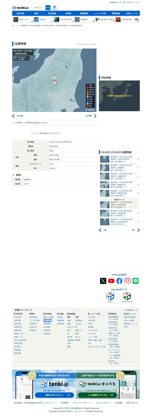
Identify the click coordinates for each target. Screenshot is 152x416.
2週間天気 (18, 327)
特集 (126, 327)
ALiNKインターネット (45, 403)
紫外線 (69, 337)
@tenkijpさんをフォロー (50, 133)
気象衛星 (60, 320)
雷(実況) (33, 330)
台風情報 (46, 330)
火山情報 (46, 327)
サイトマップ (128, 2)
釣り (90, 343)
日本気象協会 (30, 403)
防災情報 (52, 13)
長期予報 (17, 330)
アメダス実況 (35, 320)
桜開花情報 (115, 323)
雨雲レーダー (19, 334)
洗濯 (69, 320)
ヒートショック (115, 351)
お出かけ (70, 327)
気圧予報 (17, 324)
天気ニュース (132, 13)
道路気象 (17, 350)
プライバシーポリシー (82, 403)
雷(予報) (17, 347)
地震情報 (48, 320)
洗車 (69, 343)
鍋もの (77, 337)
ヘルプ (137, 2)
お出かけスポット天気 (96, 347)
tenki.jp (20, 8)
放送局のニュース (131, 324)
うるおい (78, 324)
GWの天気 (115, 329)
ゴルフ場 (91, 334)
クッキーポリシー (103, 403)
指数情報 (84, 13)
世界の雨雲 (18, 343)
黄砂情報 (17, 353)
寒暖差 (77, 340)
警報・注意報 (48, 317)
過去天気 (33, 327)
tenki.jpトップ (115, 2)
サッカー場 (92, 330)
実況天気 (33, 324)
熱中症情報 (115, 340)
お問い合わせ (132, 403)
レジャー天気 (100, 13)
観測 (36, 13)
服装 (69, 324)
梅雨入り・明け (115, 334)
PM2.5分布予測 (20, 340)
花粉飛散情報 (115, 318)
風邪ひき (78, 330)
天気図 (68, 13)
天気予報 (20, 13)
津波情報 (46, 324)
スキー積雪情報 (115, 356)
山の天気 (91, 317)
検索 (48, 8)
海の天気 (91, 320)
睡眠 (69, 347)
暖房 (77, 334)
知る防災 (46, 334)
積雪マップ (18, 337)
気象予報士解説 (130, 317)
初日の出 (115, 362)
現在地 (54, 9)
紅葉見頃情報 (115, 345)
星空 (69, 330)
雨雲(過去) (34, 317)
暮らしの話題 (129, 320)
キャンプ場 (92, 337)
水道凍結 (78, 320)
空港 (90, 324)
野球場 (91, 327)
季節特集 (116, 13)
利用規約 (65, 403)
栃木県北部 (53, 146)
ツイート (34, 133)
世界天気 (17, 320)
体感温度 (70, 340)
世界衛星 (60, 324)
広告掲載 (118, 403)
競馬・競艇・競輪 (95, 340)
